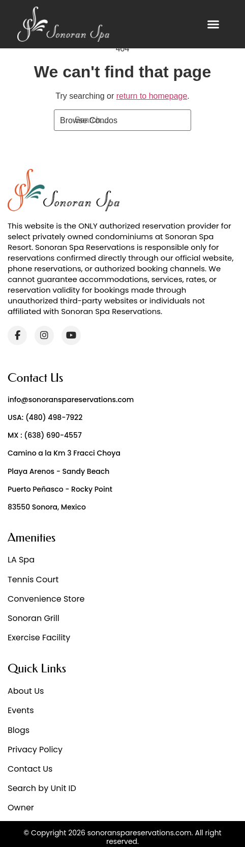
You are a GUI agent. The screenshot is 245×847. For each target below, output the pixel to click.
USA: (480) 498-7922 (45, 417)
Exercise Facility (39, 637)
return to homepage (152, 96)
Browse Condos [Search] (88, 120)
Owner (21, 807)
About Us (26, 691)
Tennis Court (33, 579)
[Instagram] (44, 335)
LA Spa (21, 560)
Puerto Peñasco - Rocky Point (60, 489)
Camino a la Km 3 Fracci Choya (64, 453)
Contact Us (30, 769)
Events (21, 710)
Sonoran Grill (33, 618)
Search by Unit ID (42, 788)
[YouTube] (71, 335)
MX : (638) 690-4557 (45, 435)
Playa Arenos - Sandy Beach (58, 471)
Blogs (18, 730)
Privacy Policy (35, 749)
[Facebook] (17, 335)
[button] (213, 24)
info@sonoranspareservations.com (71, 399)
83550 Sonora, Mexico (47, 507)
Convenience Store (46, 599)
